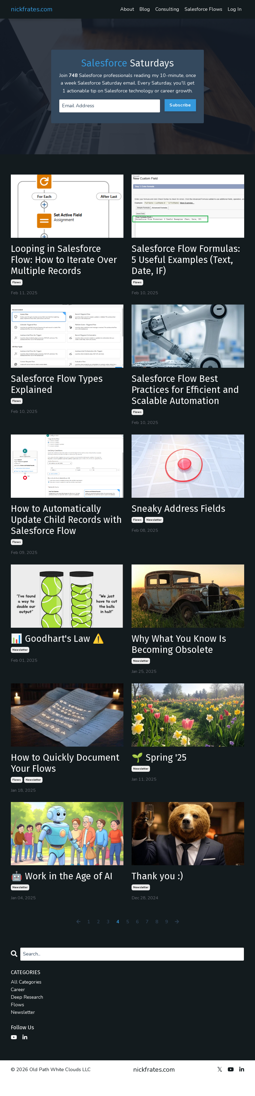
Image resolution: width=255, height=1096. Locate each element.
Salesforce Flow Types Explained (59, 394)
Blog (145, 9)
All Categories (26, 998)
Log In (234, 9)
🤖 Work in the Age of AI (65, 892)
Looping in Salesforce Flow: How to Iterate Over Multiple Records (60, 268)
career (18, 1006)
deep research (27, 1013)
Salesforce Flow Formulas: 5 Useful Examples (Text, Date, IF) (186, 268)
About (127, 9)
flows (16, 292)
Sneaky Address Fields (181, 520)
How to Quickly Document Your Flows (59, 778)
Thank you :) (159, 892)
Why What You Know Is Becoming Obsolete (182, 658)
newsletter (154, 532)
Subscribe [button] (180, 113)
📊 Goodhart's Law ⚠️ (60, 652)
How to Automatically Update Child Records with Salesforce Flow (59, 531)
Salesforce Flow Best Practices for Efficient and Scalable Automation (188, 400)
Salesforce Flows (203, 9)
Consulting (167, 9)
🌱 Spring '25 (161, 772)
